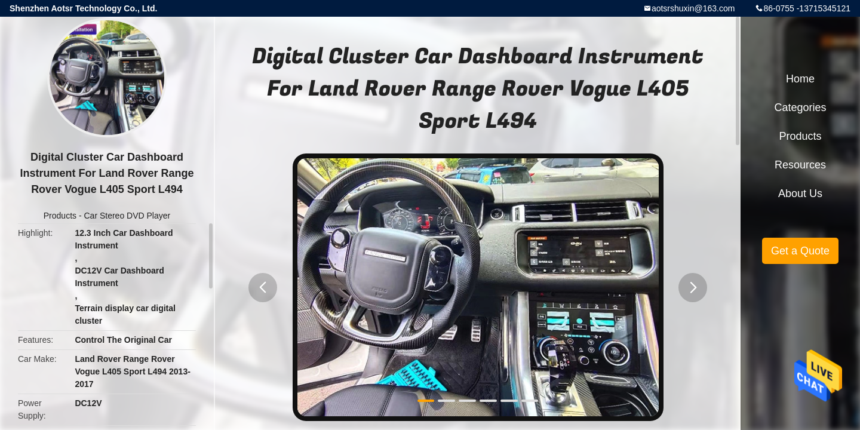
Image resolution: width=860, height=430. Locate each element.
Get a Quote (800, 251)
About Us (800, 193)
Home (800, 79)
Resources (800, 165)
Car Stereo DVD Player (127, 215)
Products (60, 215)
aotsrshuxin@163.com (693, 8)
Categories (800, 107)
